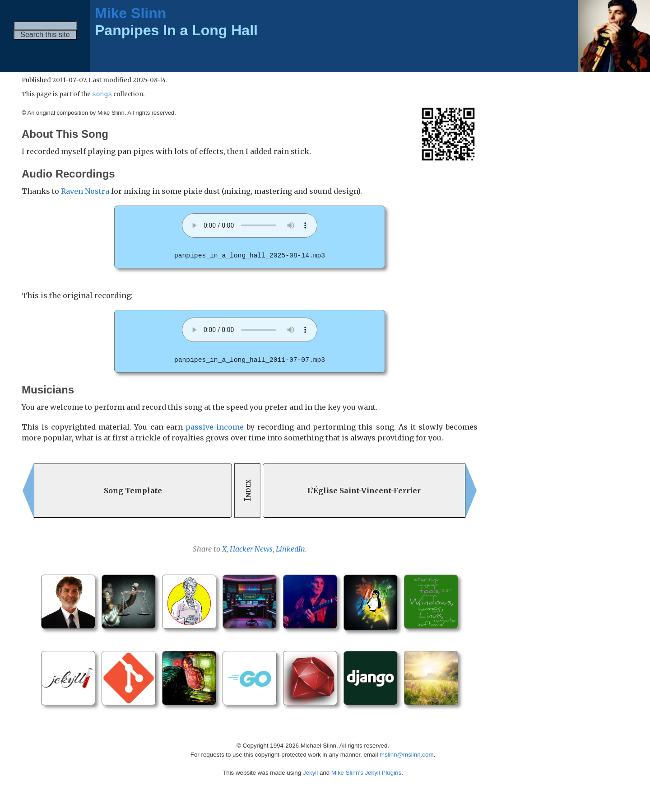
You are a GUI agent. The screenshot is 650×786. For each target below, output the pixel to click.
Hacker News (251, 548)
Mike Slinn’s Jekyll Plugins (366, 772)
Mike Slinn (130, 13)
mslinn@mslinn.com (406, 754)
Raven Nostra (85, 191)
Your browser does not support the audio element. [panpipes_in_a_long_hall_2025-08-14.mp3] (249, 226)
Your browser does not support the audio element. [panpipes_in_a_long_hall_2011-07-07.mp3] (249, 330)
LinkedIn (290, 548)
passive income (215, 426)
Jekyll (310, 772)
